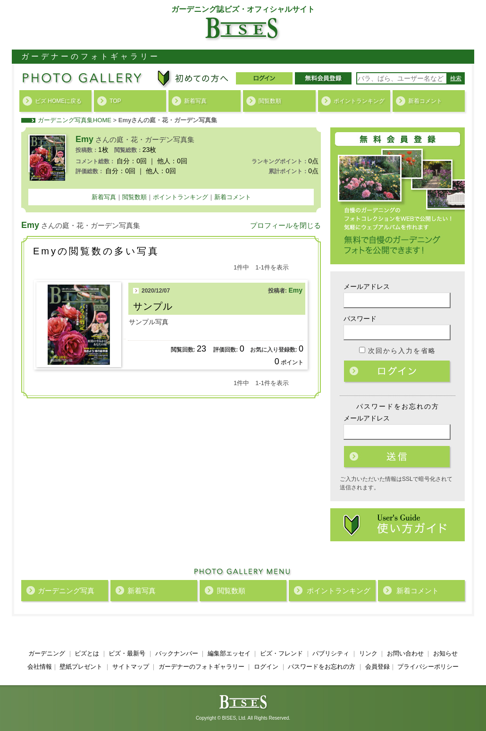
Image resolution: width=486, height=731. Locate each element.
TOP (115, 101)
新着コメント (425, 101)
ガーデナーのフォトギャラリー (201, 666)
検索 (455, 78)
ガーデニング (46, 653)
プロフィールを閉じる (285, 225)
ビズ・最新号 (127, 653)
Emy (295, 290)
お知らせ (445, 653)
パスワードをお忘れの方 (321, 666)
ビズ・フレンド (281, 653)
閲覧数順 (270, 101)
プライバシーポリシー (428, 666)
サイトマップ (130, 666)
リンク (368, 653)
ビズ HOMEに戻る (58, 101)
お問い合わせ (405, 653)
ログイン (398, 372)
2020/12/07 (156, 290)
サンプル (153, 306)
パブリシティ (330, 653)
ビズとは (87, 653)
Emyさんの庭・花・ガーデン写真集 (167, 120)
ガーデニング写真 (66, 591)
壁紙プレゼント (80, 666)
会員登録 (377, 666)
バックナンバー (176, 653)
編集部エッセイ (229, 653)
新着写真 (195, 101)
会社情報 (39, 666)
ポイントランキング (359, 101)
